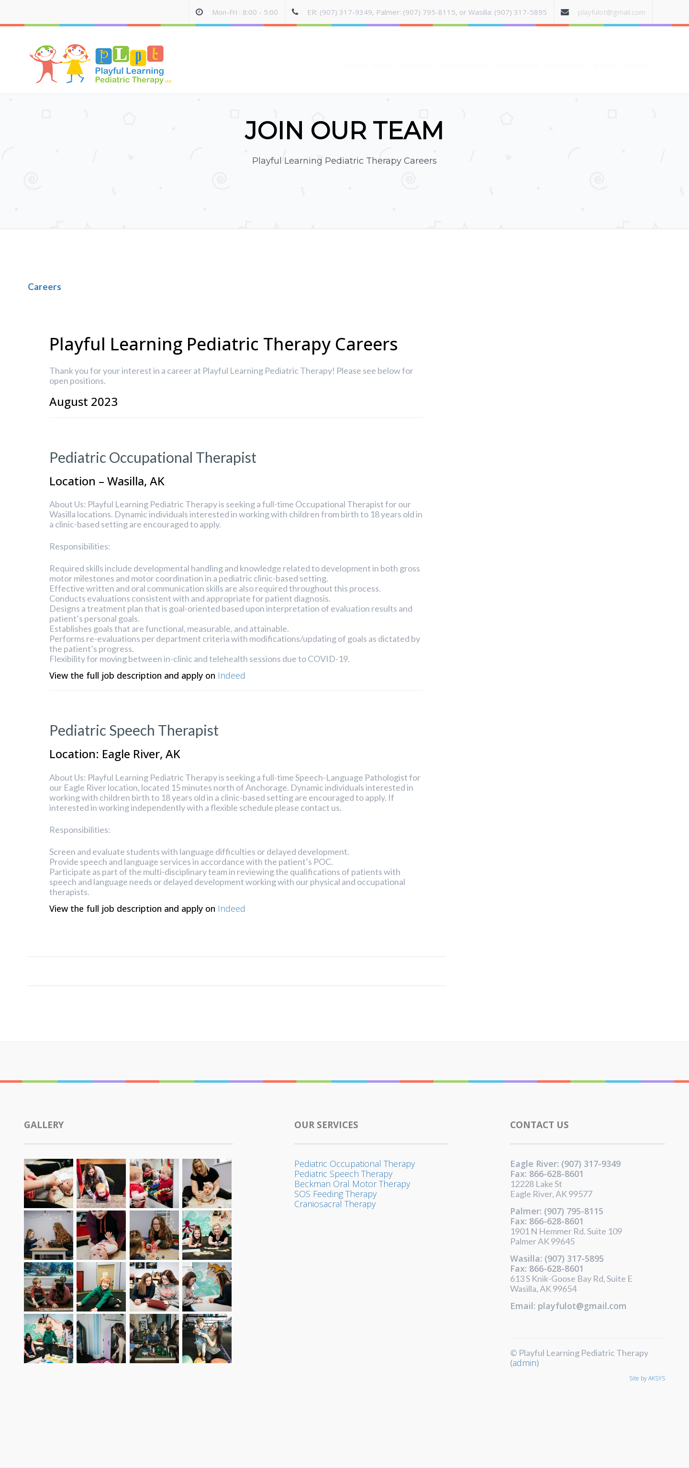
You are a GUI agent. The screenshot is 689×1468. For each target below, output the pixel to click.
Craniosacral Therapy (335, 1204)
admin (524, 1362)
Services (416, 46)
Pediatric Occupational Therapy (354, 1163)
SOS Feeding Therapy (335, 1193)
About (383, 46)
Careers (602, 46)
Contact (638, 46)
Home (355, 46)
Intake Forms (462, 46)
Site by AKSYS (647, 1378)
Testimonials (515, 46)
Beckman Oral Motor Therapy (352, 1183)
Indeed (231, 676)
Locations (563, 46)
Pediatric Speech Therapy (343, 1173)
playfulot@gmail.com (611, 12)
